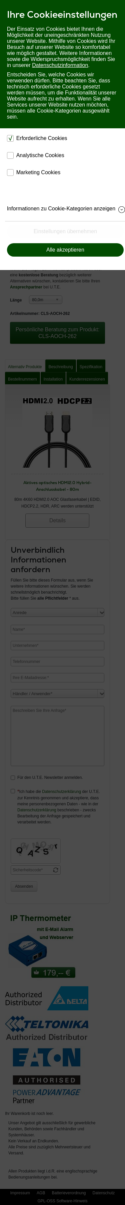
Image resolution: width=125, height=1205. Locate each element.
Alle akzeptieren (65, 250)
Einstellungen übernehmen (65, 231)
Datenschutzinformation (60, 65)
